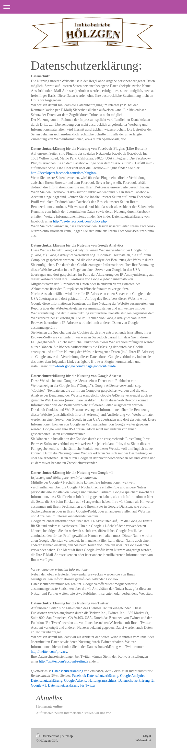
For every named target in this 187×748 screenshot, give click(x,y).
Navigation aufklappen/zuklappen (93, 6)
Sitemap (67, 736)
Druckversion (48, 736)
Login (147, 736)
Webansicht (143, 740)
